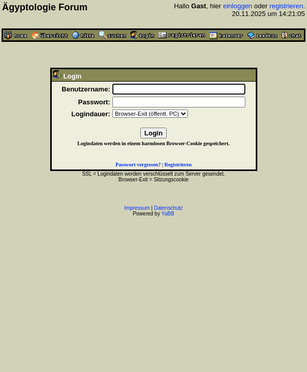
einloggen (237, 6)
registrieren (286, 6)
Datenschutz (168, 208)
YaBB (168, 213)
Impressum (137, 208)
